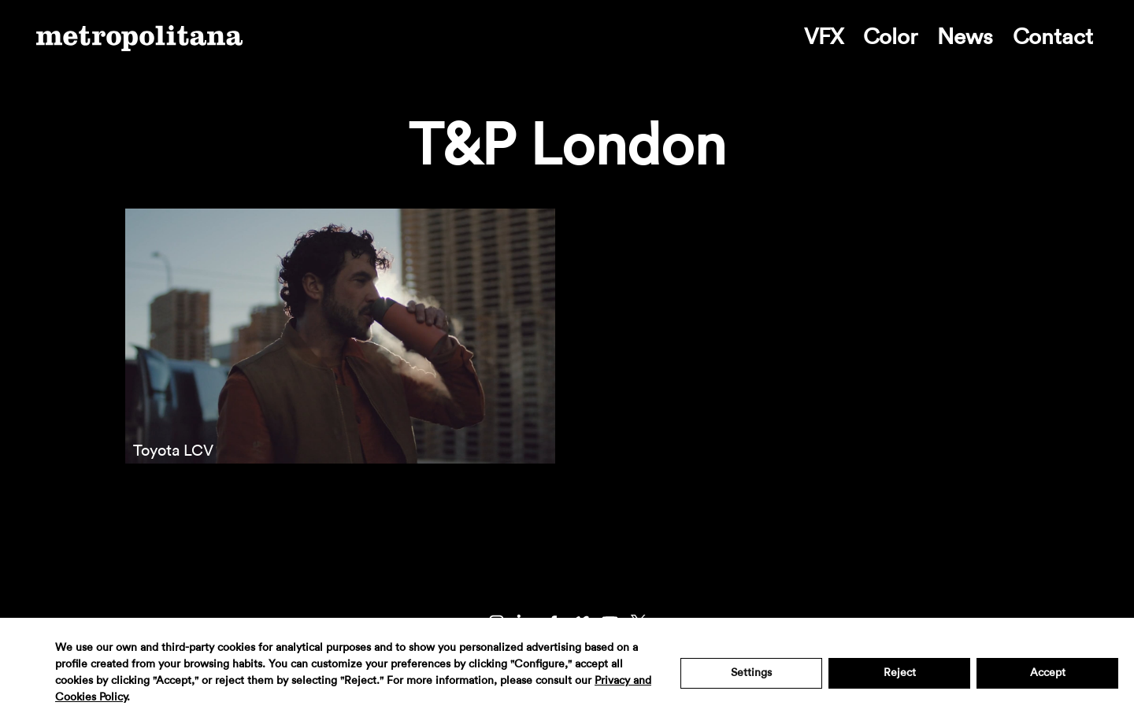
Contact (1053, 37)
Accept (1047, 672)
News (965, 37)
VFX (823, 37)
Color (890, 37)
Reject (900, 672)
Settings (751, 672)
